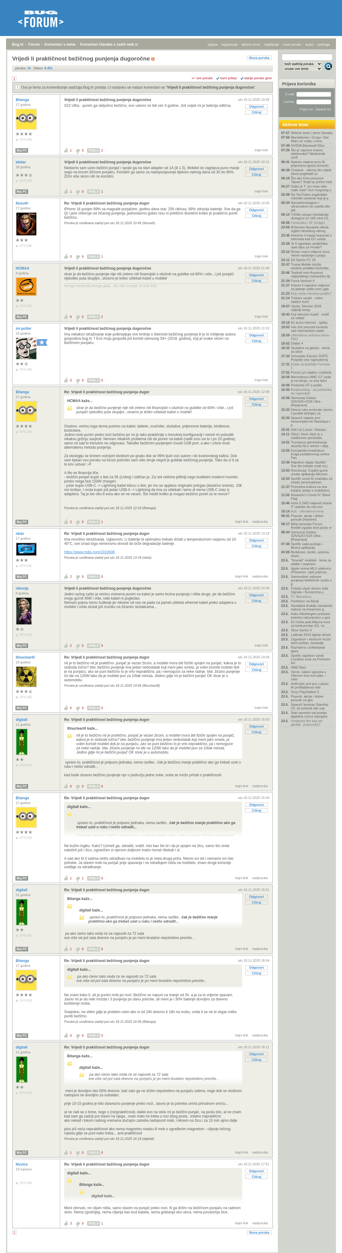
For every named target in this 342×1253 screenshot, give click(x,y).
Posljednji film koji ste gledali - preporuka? (307, 722)
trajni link (261, 150)
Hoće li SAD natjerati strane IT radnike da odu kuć (311, 505)
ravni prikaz (228, 78)
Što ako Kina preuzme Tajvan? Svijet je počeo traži (311, 180)
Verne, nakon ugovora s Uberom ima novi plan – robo (308, 675)
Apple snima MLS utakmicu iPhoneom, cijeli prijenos (311, 570)
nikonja (22, 588)
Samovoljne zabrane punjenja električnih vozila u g (311, 580)
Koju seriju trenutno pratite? (311, 293)
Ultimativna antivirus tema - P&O (311, 337)
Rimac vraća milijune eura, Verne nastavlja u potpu (310, 253)
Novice (22, 1164)
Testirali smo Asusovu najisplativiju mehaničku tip (310, 274)
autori (309, 44)
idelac (21, 162)
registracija (230, 44)
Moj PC (22, 150)
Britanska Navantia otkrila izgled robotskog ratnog (310, 229)
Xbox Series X (301, 630)
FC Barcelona (301, 596)
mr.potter (24, 328)
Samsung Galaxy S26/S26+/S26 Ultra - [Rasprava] (306, 401)
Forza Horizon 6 (302, 281)
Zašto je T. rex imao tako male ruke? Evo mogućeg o (311, 188)
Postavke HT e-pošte (306, 385)
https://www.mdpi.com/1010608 (89, 552)
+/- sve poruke (202, 78)
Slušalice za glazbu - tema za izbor (310, 349)
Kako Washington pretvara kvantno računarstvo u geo (310, 615)
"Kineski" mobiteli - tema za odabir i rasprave (311, 562)
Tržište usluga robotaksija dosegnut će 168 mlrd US (309, 216)
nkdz (20, 534)
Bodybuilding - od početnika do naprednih (311, 391)
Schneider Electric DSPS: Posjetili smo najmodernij (310, 358)
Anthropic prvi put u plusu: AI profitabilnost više (310, 685)
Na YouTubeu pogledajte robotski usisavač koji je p (310, 196)
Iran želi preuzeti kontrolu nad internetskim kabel (309, 328)
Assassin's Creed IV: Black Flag (310, 496)
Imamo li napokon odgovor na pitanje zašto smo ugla (310, 287)
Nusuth (22, 203)
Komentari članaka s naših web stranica (114, 44)
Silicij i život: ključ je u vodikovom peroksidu (307, 436)
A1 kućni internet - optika (309, 322)
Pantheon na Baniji (305, 601)
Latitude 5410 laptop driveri (311, 634)
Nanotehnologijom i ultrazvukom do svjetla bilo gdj (310, 206)
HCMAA (23, 268)
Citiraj (256, 112)
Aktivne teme (295, 124)
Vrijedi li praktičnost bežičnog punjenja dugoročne (210, 87)
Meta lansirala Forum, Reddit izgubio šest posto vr (311, 525)
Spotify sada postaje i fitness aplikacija (307, 545)
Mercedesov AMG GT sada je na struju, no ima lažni (311, 378)
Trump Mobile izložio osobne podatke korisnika (310, 266)
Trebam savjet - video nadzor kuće (307, 299)
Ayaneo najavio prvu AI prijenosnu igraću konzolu (310, 163)
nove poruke (292, 44)
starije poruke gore (258, 78)
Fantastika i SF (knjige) (308, 222)
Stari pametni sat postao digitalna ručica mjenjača (309, 714)
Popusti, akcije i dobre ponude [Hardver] (307, 517)
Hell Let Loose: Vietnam (308, 429)
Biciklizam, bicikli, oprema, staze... (310, 554)
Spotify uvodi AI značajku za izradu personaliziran (311, 480)
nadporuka (260, 521)
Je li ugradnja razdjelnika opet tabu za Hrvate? (309, 245)
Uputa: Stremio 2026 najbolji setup (306, 308)
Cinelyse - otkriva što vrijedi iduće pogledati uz (311, 171)
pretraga (323, 44)
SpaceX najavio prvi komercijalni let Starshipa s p (310, 421)
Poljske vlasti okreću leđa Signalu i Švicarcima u (309, 590)
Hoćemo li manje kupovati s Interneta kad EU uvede (311, 237)
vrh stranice (325, 1244)
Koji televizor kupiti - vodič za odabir (310, 316)
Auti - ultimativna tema (307, 511)
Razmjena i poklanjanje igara (308, 649)
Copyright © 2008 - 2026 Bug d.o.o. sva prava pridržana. (171, 1251)
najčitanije (271, 44)
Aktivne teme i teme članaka (312, 133)
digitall (22, 720)
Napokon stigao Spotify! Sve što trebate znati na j (309, 464)
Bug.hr (18, 44)
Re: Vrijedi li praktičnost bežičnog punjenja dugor (107, 203)
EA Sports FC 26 (303, 260)
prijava (212, 44)
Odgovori (256, 106)
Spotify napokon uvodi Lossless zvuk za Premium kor (310, 659)
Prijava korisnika (299, 83)
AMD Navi (298, 667)
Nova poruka (259, 58)
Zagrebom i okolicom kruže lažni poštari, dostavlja (311, 641)
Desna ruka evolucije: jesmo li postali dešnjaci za (312, 411)
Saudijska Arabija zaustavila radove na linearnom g (311, 607)
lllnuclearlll (26, 657)
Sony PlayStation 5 (305, 692)
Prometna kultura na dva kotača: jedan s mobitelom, (310, 488)
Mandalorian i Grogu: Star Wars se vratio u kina (310, 139)
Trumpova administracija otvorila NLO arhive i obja (309, 444)
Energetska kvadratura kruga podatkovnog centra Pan (310, 454)
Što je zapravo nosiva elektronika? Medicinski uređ (308, 153)
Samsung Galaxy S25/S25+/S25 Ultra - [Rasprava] (306, 535)
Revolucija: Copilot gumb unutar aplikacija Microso (309, 472)
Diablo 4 (297, 343)
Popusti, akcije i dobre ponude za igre (307, 698)
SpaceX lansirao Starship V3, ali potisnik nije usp (309, 706)
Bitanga (23, 100)
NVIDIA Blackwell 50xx (307, 145)
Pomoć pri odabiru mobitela (311, 372)
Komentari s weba (60, 44)
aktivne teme (251, 44)
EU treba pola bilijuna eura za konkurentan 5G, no (310, 623)
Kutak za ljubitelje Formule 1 (310, 366)
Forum (34, 44)
